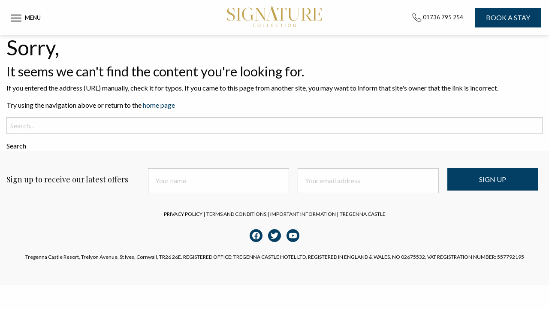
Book (508, 17)
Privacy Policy (183, 214)
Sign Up (492, 179)
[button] (25, 17)
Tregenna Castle (363, 214)
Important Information (303, 214)
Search (16, 145)
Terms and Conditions (236, 214)
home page (159, 105)
